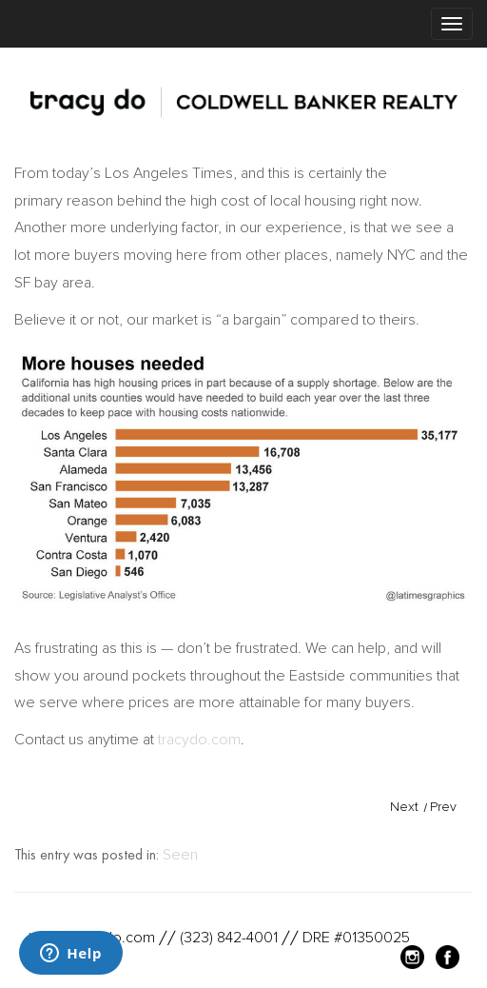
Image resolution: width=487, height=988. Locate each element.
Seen (180, 854)
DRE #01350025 (356, 937)
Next (404, 807)
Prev (443, 807)
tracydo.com (199, 739)
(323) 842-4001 (229, 937)
